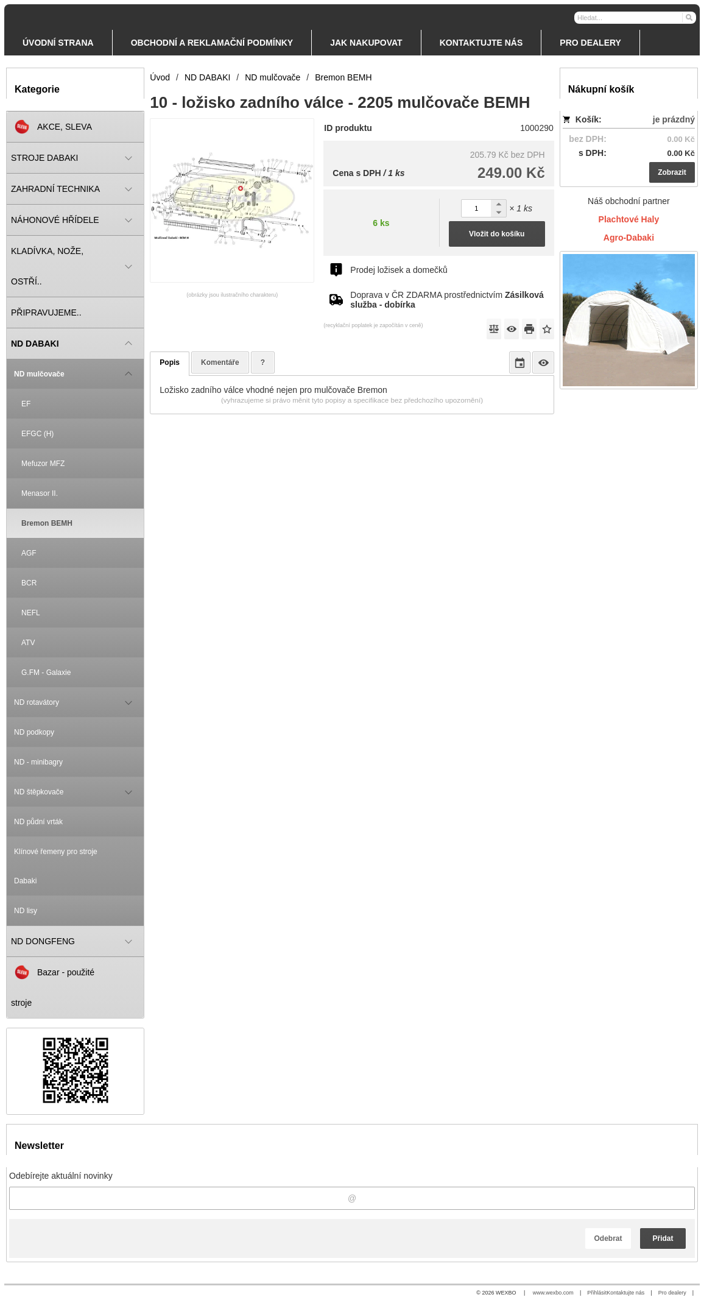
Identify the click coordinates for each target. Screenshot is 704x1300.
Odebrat (608, 1238)
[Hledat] (688, 17)
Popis (170, 362)
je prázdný (674, 119)
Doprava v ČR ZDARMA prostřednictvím (446, 299)
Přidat (662, 1238)
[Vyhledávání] (635, 18)
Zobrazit (672, 172)
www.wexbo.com (553, 1293)
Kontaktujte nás (625, 1293)
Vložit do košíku (496, 234)
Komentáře (220, 362)
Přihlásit (597, 1293)
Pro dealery (672, 1293)
